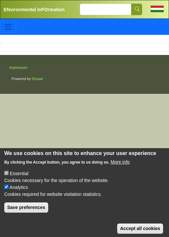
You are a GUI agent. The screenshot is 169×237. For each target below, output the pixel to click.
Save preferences (26, 211)
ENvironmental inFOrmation (34, 9)
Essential (19, 177)
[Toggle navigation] (8, 27)
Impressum (18, 67)
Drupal (37, 79)
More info (120, 166)
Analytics (19, 191)
